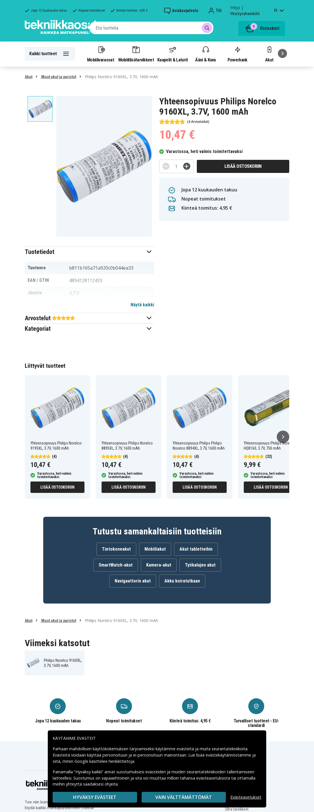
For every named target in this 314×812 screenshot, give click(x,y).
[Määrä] (176, 166)
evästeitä (186, 748)
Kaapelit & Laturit (172, 53)
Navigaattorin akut (133, 581)
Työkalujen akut (200, 565)
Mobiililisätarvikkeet (136, 53)
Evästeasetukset (245, 797)
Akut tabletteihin (195, 549)
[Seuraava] (282, 53)
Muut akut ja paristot (58, 77)
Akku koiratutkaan (182, 581)
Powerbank (237, 53)
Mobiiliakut (155, 549)
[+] (186, 166)
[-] (166, 166)
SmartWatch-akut (116, 565)
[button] (89, 252)
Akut (28, 77)
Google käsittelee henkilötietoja (104, 761)
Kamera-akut (158, 565)
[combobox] (151, 28)
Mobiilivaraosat (100, 53)
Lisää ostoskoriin (243, 166)
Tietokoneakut (116, 549)
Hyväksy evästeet (94, 797)
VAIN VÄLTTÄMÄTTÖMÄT (183, 797)
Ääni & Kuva (205, 53)
